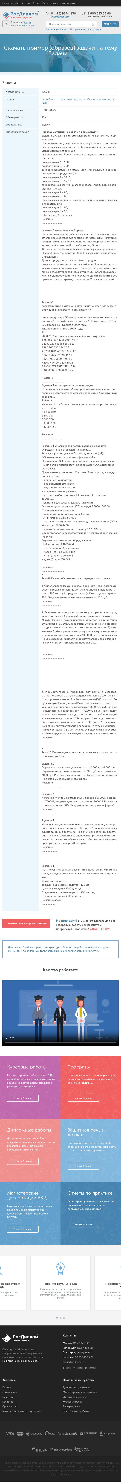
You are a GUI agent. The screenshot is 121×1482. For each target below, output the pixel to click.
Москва (27, 22)
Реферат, (68, 1406)
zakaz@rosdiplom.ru (74, 1362)
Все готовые (94, 29)
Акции (36, 3)
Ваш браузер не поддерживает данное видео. (60, 1013)
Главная (6, 1387)
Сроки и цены (10, 1406)
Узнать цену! (83, 929)
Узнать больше (23, 1098)
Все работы (49, 99)
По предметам (78, 29)
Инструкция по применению (58, 3)
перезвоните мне (60, 16)
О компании (9, 1392)
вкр (90, 1387)
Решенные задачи (72, 99)
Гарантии (8, 1397)
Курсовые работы (73, 1402)
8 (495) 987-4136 (63, 13)
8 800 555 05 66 (99, 13)
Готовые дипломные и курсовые (21, 1411)
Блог (28, 3)
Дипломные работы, (75, 1387)
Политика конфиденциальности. (22, 1361)
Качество (7, 1402)
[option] (60, 1283)
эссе (77, 1406)
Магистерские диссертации (80, 1392)
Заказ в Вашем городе (22, 25)
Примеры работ (11, 3)
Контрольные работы (76, 1411)
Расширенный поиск (57, 29)
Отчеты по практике (75, 1397)
